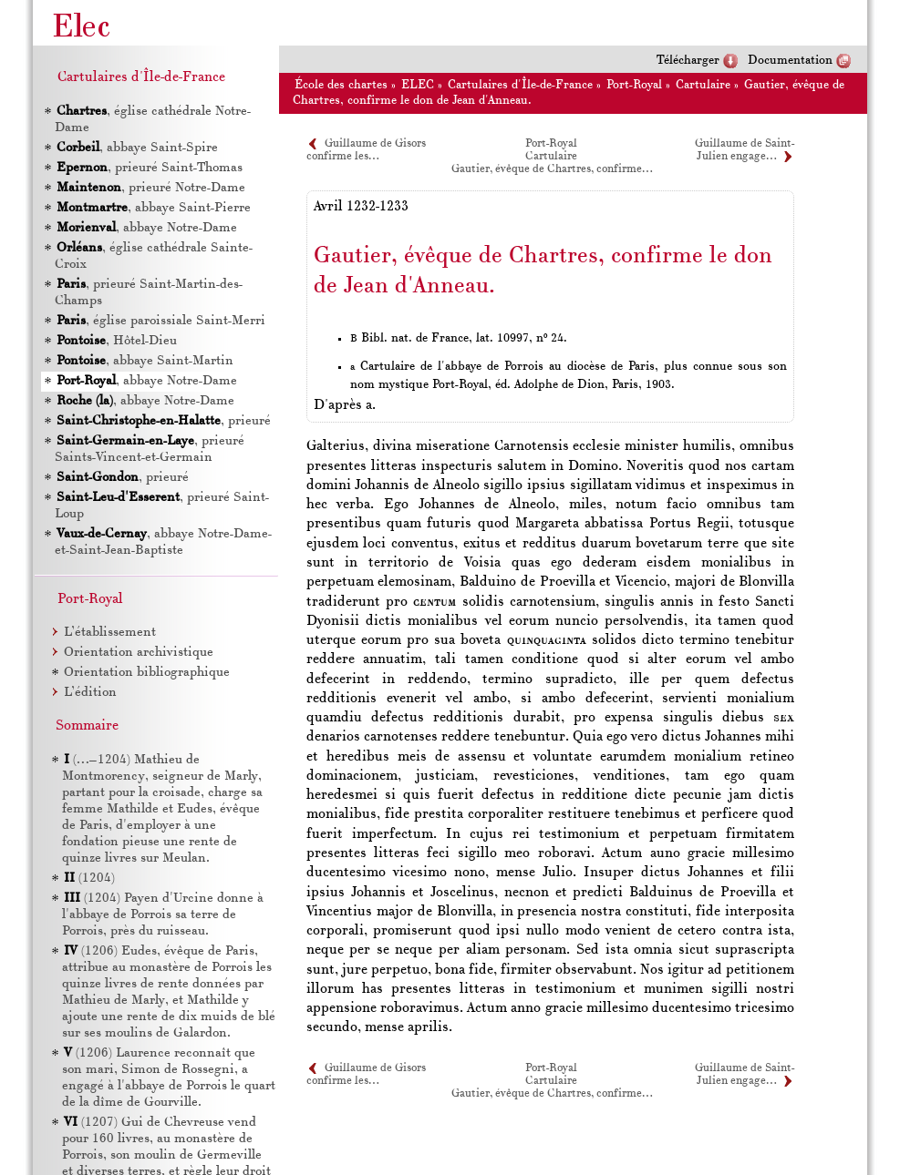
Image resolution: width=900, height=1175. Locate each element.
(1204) (89, 878)
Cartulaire (703, 85)
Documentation (790, 60)
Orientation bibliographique (147, 672)
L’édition (90, 693)
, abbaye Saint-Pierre (153, 208)
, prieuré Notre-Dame (150, 188)
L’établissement (110, 632)
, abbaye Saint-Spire (136, 148)
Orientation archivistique (138, 652)
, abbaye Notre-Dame (146, 228)
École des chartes (341, 85)
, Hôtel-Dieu (116, 341)
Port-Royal (634, 85)
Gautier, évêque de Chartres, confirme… (551, 169)
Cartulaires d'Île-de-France (520, 85)
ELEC (417, 85)
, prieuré (163, 421)
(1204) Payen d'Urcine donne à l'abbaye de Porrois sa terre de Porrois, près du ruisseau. (163, 915)
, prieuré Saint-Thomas (149, 168)
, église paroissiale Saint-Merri (160, 321)
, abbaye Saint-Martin (144, 361)
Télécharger (688, 60)
